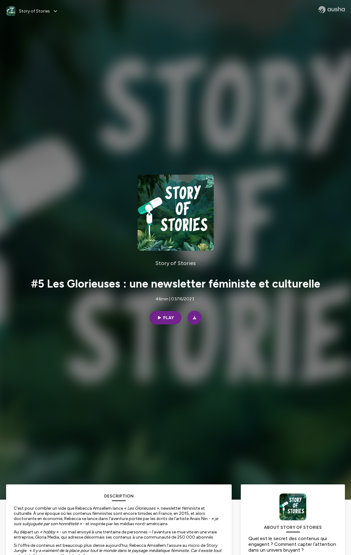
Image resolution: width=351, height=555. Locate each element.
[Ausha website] (331, 9)
